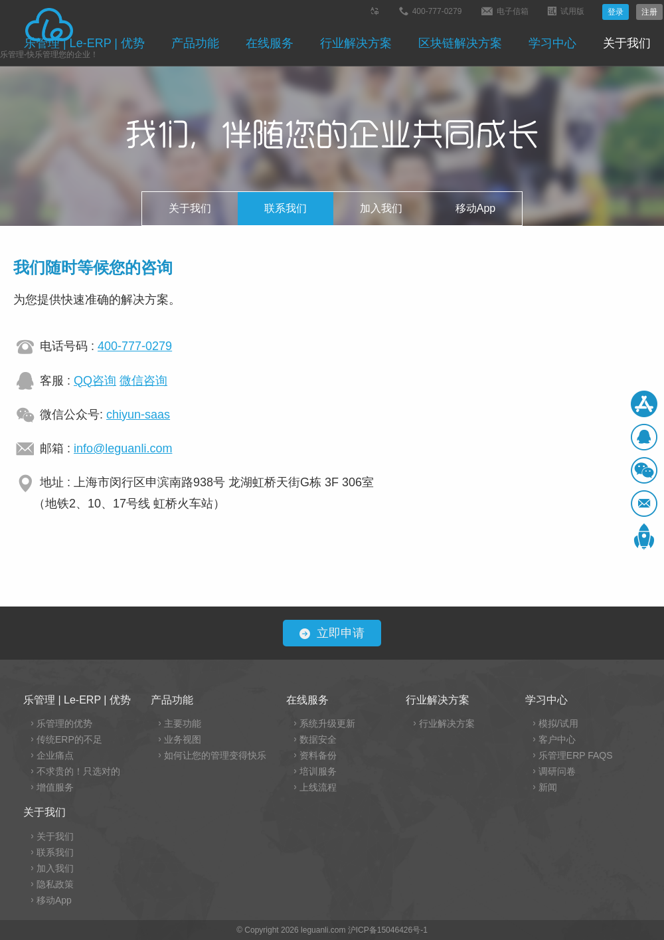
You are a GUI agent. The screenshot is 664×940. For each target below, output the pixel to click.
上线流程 (318, 787)
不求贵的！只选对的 (78, 771)
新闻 (548, 787)
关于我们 (627, 43)
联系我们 (285, 208)
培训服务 (318, 771)
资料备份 (318, 755)
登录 (615, 12)
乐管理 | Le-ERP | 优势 (84, 43)
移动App (475, 208)
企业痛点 (55, 755)
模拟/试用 (558, 723)
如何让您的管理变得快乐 (215, 755)
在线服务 (269, 43)
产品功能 (195, 43)
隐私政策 (55, 884)
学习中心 (552, 43)
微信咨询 (143, 380)
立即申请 (332, 633)
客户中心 (557, 739)
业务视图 (182, 739)
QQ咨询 (95, 380)
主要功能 (182, 723)
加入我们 (381, 208)
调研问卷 (557, 771)
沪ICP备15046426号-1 (388, 930)
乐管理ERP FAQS (576, 755)
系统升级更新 (327, 723)
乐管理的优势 (64, 723)
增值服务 (55, 787)
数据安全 (318, 739)
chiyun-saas (138, 414)
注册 (649, 12)
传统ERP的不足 (69, 739)
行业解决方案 (356, 43)
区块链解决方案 (460, 43)
